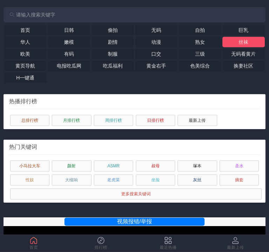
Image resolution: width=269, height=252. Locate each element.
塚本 (197, 165)
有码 (69, 54)
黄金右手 (156, 66)
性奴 (30, 179)
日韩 (69, 30)
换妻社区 (243, 66)
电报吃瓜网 (69, 66)
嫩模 (69, 42)
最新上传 (197, 120)
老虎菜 (113, 179)
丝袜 (243, 42)
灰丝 (197, 179)
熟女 (200, 42)
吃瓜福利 (113, 66)
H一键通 (25, 77)
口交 (156, 54)
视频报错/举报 (134, 221)
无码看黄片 (243, 54)
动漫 (156, 42)
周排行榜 (113, 120)
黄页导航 (25, 66)
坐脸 (155, 179)
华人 (25, 42)
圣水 (239, 165)
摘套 (239, 179)
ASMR (114, 165)
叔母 (155, 165)
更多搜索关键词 (136, 193)
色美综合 (200, 66)
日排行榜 (155, 120)
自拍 (200, 30)
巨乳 (243, 30)
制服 (113, 54)
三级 (200, 54)
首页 (25, 30)
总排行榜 (29, 120)
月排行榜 (71, 120)
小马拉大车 (29, 165)
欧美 (25, 54)
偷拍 (113, 30)
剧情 (113, 42)
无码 (156, 30)
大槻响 (71, 179)
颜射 (71, 165)
